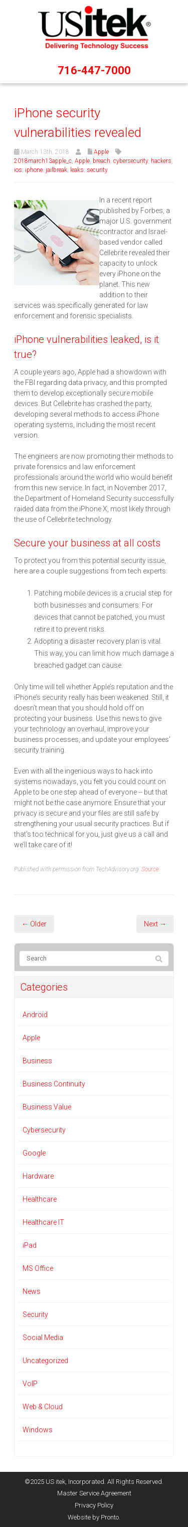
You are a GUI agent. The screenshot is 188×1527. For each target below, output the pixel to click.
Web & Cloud (43, 1407)
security (97, 169)
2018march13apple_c (43, 160)
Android (35, 1015)
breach (101, 160)
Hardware (38, 1176)
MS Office (38, 1268)
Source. (150, 869)
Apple (101, 151)
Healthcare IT (43, 1222)
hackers (161, 160)
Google (34, 1153)
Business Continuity (54, 1084)
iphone (34, 169)
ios (18, 169)
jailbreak (56, 169)
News (32, 1291)
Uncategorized (45, 1361)
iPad (30, 1245)
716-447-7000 (94, 70)
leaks (77, 169)
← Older (34, 924)
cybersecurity (130, 160)
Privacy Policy (94, 1505)
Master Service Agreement (94, 1493)
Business (37, 1061)
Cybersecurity (44, 1130)
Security (35, 1314)
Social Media (43, 1337)
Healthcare (40, 1199)
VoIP (30, 1384)
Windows (38, 1430)
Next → (155, 924)
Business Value (47, 1107)
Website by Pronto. (94, 1517)
